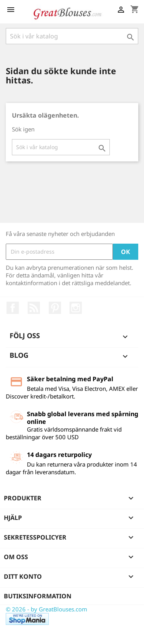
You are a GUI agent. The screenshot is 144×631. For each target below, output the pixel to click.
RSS (34, 308)
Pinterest (55, 308)
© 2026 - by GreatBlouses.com (46, 609)
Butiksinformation (37, 596)
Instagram (76, 308)
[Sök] (72, 36)
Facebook (13, 308)
